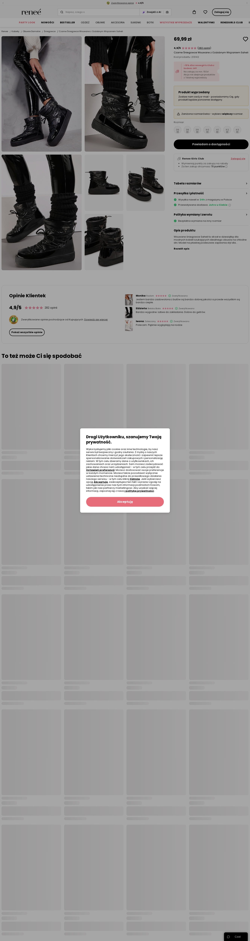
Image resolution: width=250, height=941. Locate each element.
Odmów (135, 479)
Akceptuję (101, 482)
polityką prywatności (139, 491)
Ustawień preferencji (100, 470)
